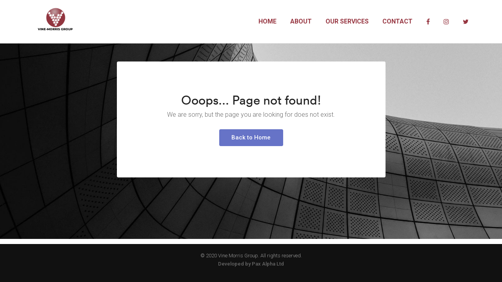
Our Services (347, 21)
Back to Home (251, 159)
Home (267, 21)
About (301, 21)
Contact (397, 21)
